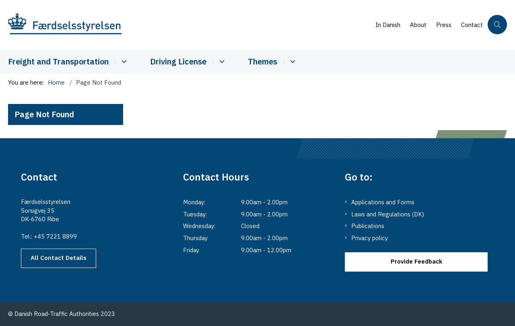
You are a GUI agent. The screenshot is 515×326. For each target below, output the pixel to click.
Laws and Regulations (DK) (387, 214)
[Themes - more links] (291, 61)
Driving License (178, 61)
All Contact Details (59, 258)
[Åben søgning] (497, 24)
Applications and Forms (382, 202)
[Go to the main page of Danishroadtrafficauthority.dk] (189, 25)
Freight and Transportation (58, 61)
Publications (367, 226)
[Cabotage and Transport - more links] (123, 61)
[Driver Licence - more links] (221, 61)
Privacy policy (369, 238)
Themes (262, 61)
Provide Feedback (416, 261)
